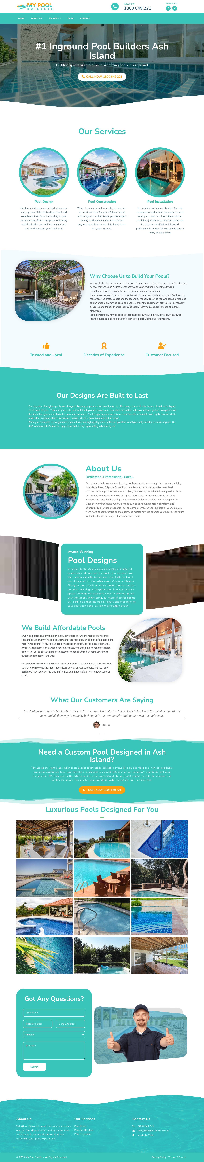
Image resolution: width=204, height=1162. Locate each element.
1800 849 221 (137, 8)
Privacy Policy (159, 1157)
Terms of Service (177, 1157)
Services (55, 18)
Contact (85, 18)
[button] (19, 718)
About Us (36, 18)
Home (21, 18)
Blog (70, 18)
